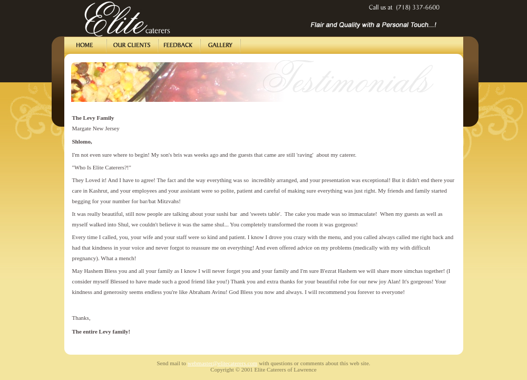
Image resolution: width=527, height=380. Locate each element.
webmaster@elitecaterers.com (223, 363)
